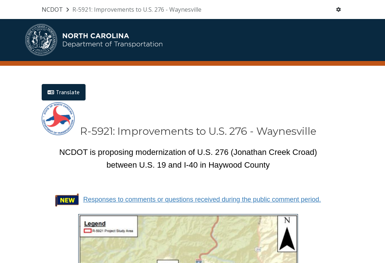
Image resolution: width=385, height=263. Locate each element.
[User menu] (338, 9)
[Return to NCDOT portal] (56, 9)
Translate (64, 92)
